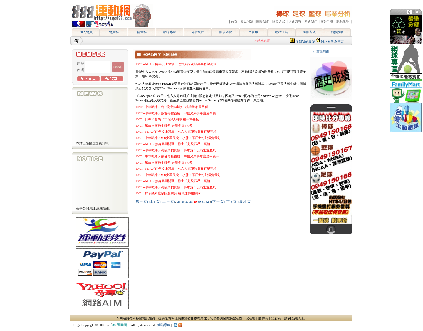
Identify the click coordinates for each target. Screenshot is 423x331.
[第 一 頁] (141, 201)
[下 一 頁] (218, 201)
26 (183, 201)
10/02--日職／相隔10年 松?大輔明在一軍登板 (167, 119)
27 (187, 201)
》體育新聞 (319, 51)
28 (191, 201)
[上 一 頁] (168, 201)
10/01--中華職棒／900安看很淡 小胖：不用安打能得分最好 (178, 138)
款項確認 (225, 32)
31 (204, 201)
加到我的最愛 (305, 41)
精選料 (142, 32)
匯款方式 (309, 32)
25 (179, 201)
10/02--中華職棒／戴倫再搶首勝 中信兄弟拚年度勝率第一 (177, 113)
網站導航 (163, 325)
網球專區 (169, 32)
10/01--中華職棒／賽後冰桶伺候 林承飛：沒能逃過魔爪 (175, 150)
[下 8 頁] (231, 201)
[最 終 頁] (245, 201)
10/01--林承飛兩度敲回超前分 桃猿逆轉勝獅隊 (168, 193)
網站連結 (281, 32)
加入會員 (86, 32)
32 (208, 201)
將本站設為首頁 (332, 41)
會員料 (114, 32)
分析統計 (197, 32)
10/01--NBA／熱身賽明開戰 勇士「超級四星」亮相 (172, 144)
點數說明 (337, 32)
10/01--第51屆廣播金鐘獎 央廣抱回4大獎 (164, 125)
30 (199, 201)
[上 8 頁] (155, 201)
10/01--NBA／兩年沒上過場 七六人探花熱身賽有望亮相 (175, 64)
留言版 (253, 32)
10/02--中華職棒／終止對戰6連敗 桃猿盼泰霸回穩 (171, 107)
